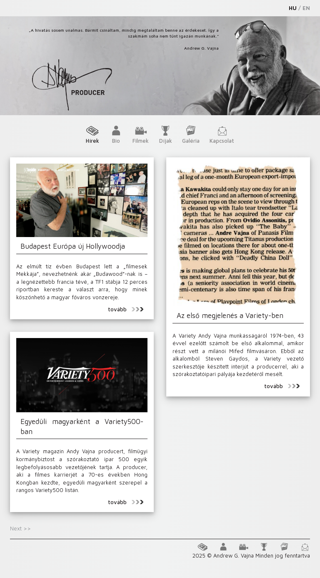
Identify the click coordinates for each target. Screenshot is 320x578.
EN (306, 8)
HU (293, 8)
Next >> (20, 528)
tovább (125, 309)
